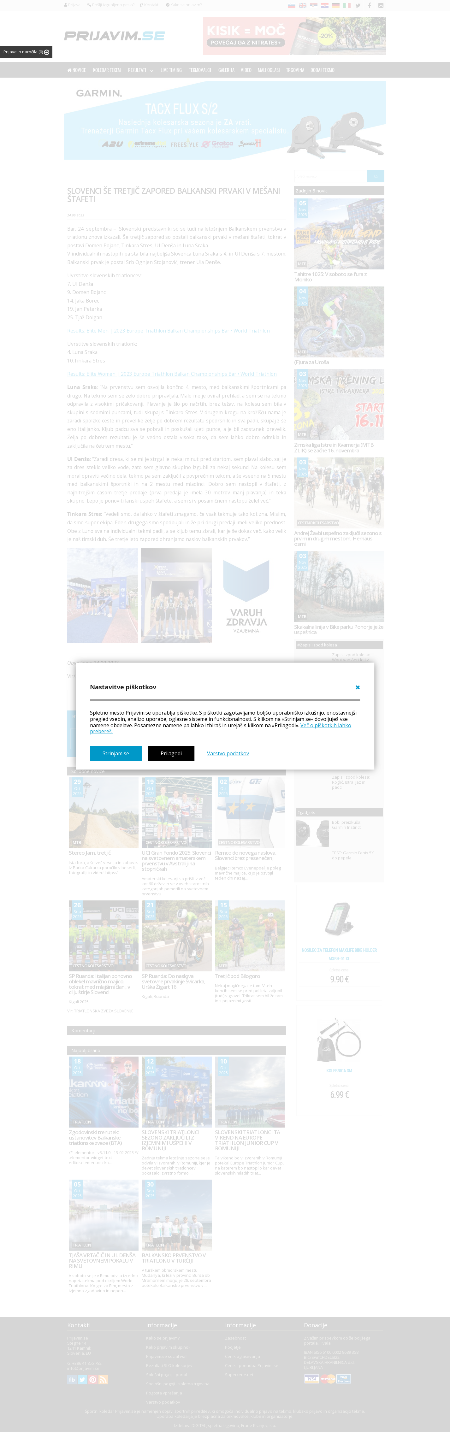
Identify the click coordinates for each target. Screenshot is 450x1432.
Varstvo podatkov (228, 753)
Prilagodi (171, 753)
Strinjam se (116, 753)
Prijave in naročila (26, 52)
